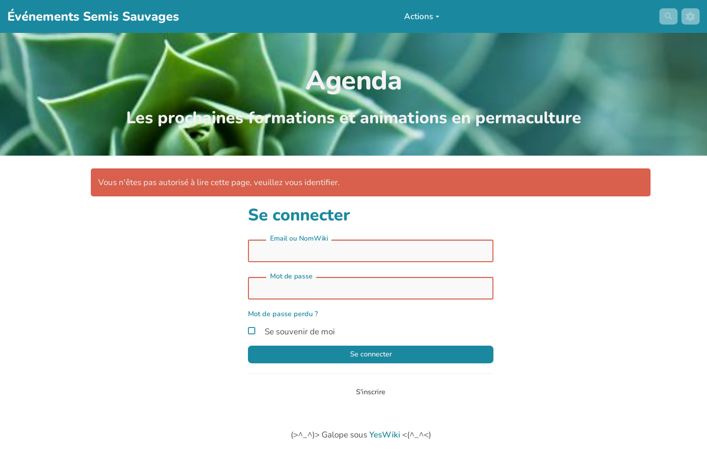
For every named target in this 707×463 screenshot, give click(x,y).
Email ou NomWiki (299, 238)
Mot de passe (291, 276)
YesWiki (384, 441)
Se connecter (370, 356)
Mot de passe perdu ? (283, 314)
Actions (418, 16)
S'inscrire (371, 397)
